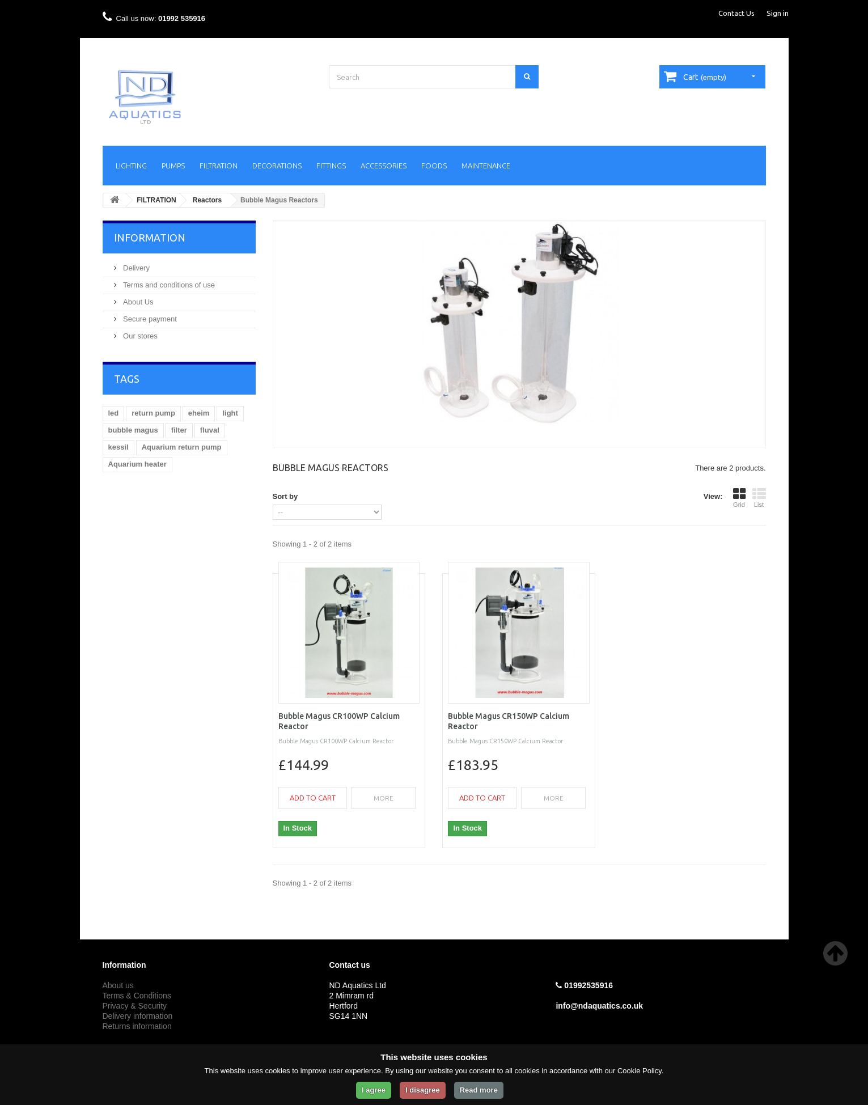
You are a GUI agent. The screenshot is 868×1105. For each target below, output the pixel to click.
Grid (739, 498)
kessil (118, 447)
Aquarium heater (137, 464)
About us (118, 985)
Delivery (135, 268)
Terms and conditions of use (168, 285)
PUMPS (173, 166)
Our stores (139, 336)
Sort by (285, 496)
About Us (137, 302)
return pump (153, 413)
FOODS (434, 166)
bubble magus (133, 430)
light (230, 413)
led (113, 413)
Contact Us (736, 13)
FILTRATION (219, 166)
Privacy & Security (135, 1005)
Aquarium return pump (182, 447)
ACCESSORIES (384, 166)
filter (179, 430)
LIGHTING (131, 166)
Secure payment (149, 319)
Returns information (137, 1026)
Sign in (778, 13)
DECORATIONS (277, 166)
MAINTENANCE (485, 166)
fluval (209, 430)
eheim (199, 413)
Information (149, 237)
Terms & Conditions (137, 995)
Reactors (207, 200)
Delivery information (138, 1016)
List (759, 498)
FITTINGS (331, 166)
